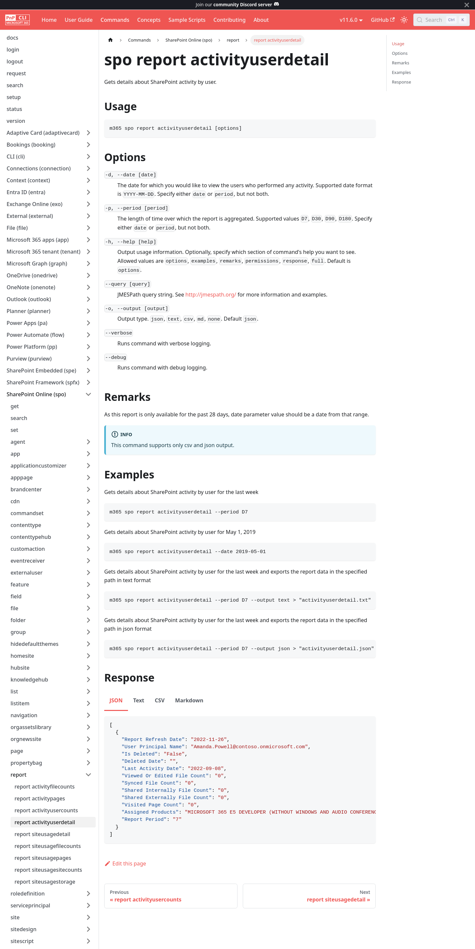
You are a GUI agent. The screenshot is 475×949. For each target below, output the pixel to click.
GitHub (383, 19)
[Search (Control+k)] (441, 20)
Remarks (400, 63)
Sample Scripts (187, 19)
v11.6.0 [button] (349, 19)
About (261, 19)
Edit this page (125, 863)
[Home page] (110, 40)
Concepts (149, 19)
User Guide (79, 19)
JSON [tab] (116, 700)
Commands (115, 19)
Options (400, 53)
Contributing (229, 19)
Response (401, 82)
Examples (401, 72)
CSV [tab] (160, 700)
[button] (49, 132)
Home (49, 19)
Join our (237, 4)
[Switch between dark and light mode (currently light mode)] (404, 20)
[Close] (467, 5)
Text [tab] (138, 700)
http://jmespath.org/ (210, 294)
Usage (398, 44)
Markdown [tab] (189, 700)
